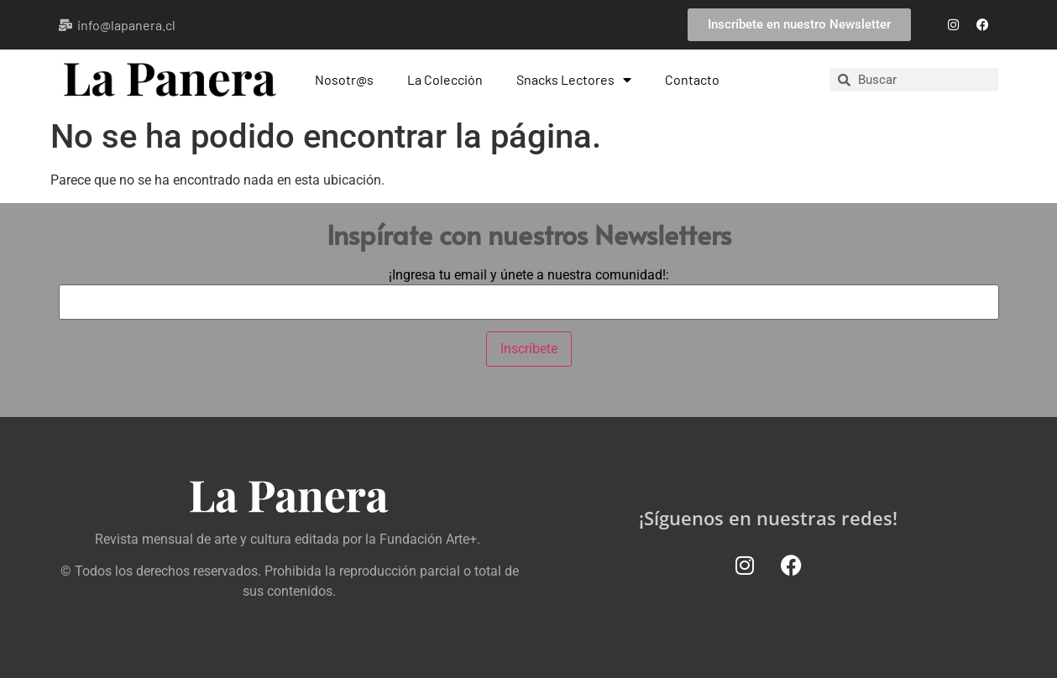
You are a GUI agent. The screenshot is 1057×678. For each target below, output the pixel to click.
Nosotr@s (344, 79)
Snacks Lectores (573, 80)
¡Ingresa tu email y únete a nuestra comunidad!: (529, 275)
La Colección (445, 79)
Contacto (692, 79)
